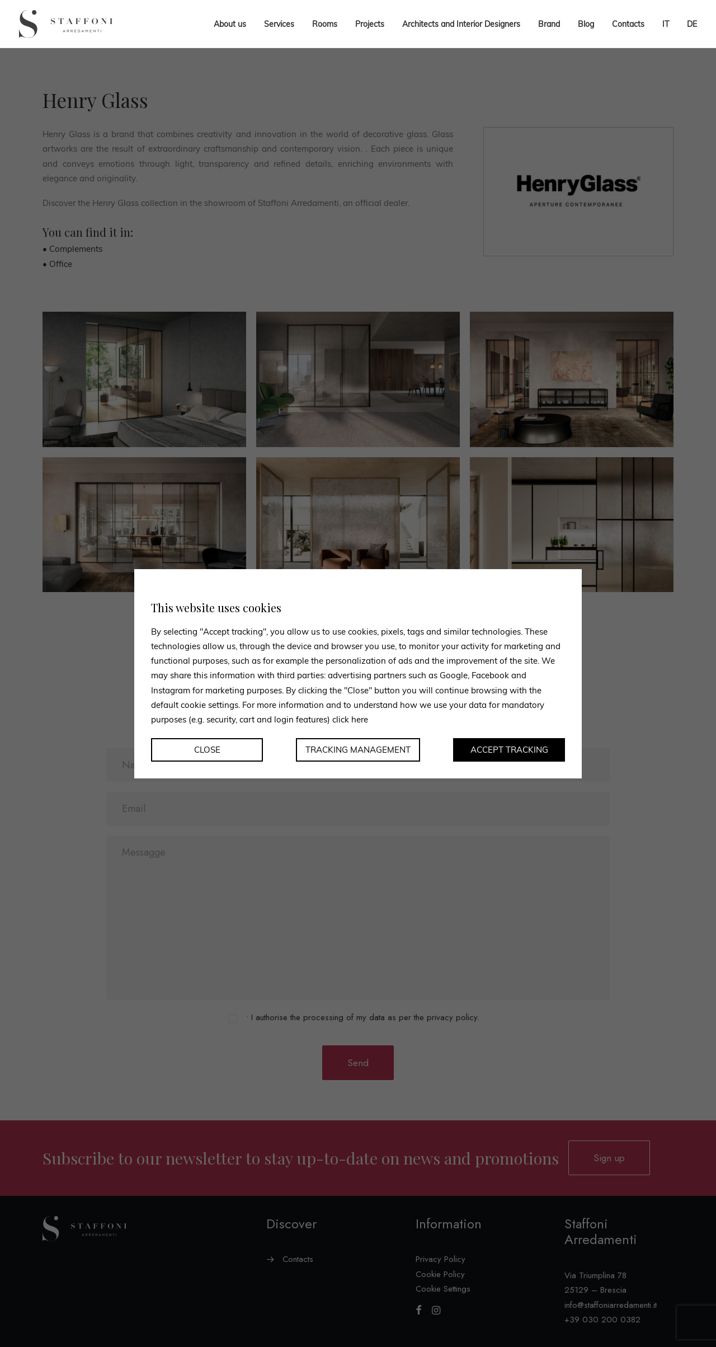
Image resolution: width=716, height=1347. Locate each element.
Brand (549, 24)
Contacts (628, 24)
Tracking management (358, 749)
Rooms (324, 24)
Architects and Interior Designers (461, 24)
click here (350, 719)
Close (207, 749)
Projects (369, 24)
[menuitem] (665, 24)
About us (230, 24)
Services (279, 24)
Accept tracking (509, 749)
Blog (586, 24)
